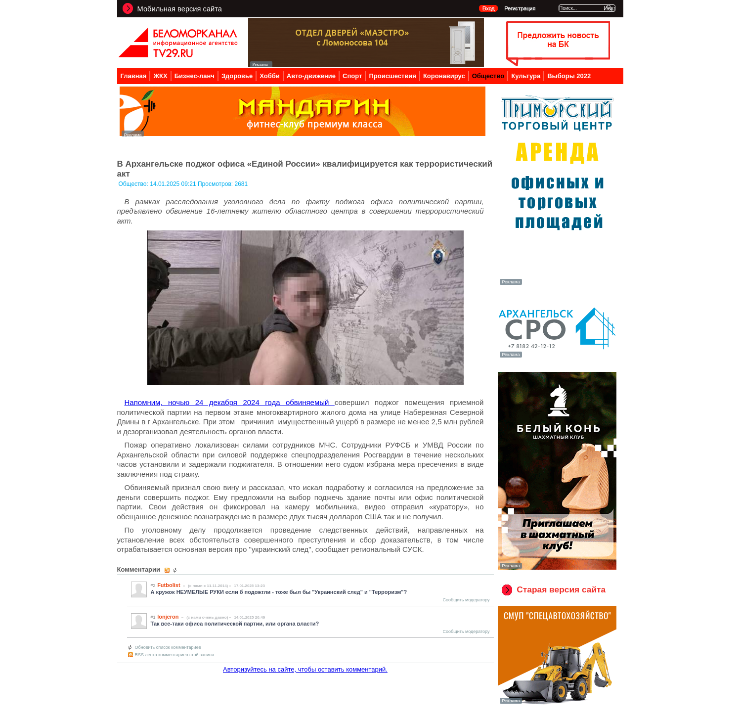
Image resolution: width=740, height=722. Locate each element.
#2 (153, 585)
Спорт (352, 76)
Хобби (270, 76)
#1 (153, 617)
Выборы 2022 (569, 76)
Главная (134, 76)
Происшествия (392, 76)
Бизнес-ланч (194, 76)
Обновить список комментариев (168, 647)
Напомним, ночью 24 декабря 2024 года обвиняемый (230, 402)
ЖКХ (160, 76)
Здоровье (237, 76)
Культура (525, 76)
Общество (488, 76)
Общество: (134, 183)
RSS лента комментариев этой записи (174, 654)
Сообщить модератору (466, 599)
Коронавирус (444, 76)
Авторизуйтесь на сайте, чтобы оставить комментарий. (305, 669)
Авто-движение (311, 76)
